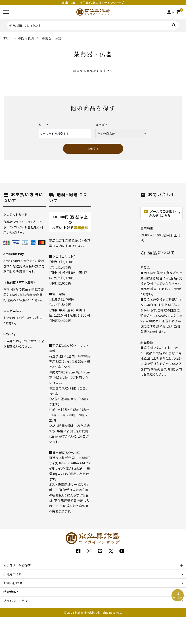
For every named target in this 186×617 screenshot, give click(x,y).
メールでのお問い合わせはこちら (160, 213)
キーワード (47, 125)
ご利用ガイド (12, 574)
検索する (93, 149)
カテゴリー (103, 125)
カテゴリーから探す (17, 565)
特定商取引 (11, 592)
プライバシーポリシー (18, 601)
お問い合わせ (12, 583)
